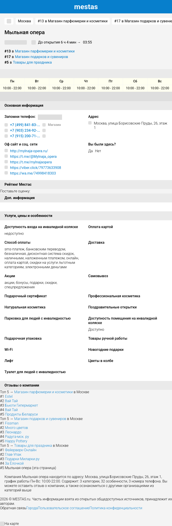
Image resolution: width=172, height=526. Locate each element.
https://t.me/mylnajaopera (31, 162)
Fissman (11, 423)
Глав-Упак (13, 454)
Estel (9, 396)
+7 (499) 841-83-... (25, 125)
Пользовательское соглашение (63, 508)
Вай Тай (11, 401)
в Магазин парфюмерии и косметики (73, 21)
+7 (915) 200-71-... (25, 136)
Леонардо (13, 432)
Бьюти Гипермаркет (21, 405)
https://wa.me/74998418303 (33, 173)
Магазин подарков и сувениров (41, 57)
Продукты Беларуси (21, 414)
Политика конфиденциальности (115, 508)
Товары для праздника (32, 62)
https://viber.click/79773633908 (35, 168)
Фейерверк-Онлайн (21, 450)
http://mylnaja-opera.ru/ (29, 151)
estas (86, 6)
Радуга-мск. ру (17, 437)
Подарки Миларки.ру (22, 459)
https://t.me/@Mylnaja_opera (33, 156)
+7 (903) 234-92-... (25, 130)
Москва (24, 21)
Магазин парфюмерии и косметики (45, 51)
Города (32, 508)
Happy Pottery (16, 441)
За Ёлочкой (14, 463)
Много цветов (16, 428)
